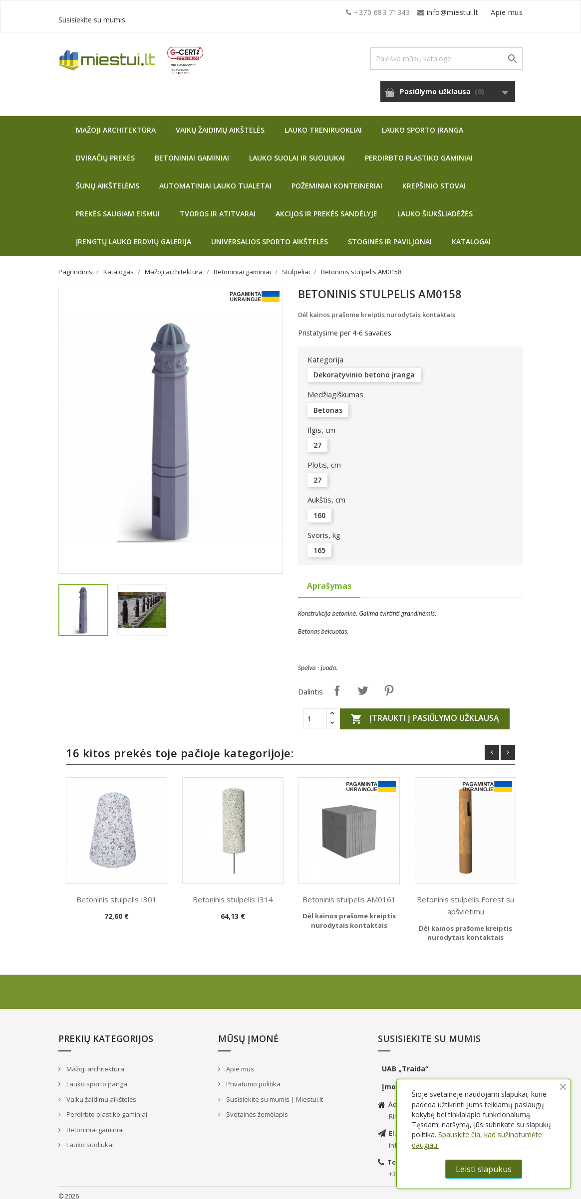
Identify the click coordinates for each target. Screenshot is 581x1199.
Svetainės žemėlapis (256, 1106)
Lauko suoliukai (89, 1137)
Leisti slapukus (484, 1169)
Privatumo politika (253, 1076)
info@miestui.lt (158, 12)
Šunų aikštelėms (107, 178)
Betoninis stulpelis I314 (233, 892)
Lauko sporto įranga (422, 122)
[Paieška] (446, 51)
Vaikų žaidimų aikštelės (220, 122)
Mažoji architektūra (116, 122)
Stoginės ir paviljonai (390, 234)
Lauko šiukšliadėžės (435, 206)
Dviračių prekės (105, 150)
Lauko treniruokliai (323, 122)
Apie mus (427, 12)
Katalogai (471, 234)
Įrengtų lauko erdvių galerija (133, 234)
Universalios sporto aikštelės (269, 234)
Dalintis (337, 683)
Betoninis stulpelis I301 (116, 892)
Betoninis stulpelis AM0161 (349, 892)
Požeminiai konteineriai (336, 178)
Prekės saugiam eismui (118, 206)
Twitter (363, 683)
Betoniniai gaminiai (192, 150)
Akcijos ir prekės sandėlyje (326, 206)
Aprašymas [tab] (329, 578)
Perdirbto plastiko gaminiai (419, 150)
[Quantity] (315, 711)
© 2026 (68, 1189)
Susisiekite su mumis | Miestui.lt (274, 1091)
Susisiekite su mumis (487, 12)
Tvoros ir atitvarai (218, 206)
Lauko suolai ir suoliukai (297, 150)
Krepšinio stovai (434, 178)
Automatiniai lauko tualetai (215, 178)
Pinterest (389, 683)
